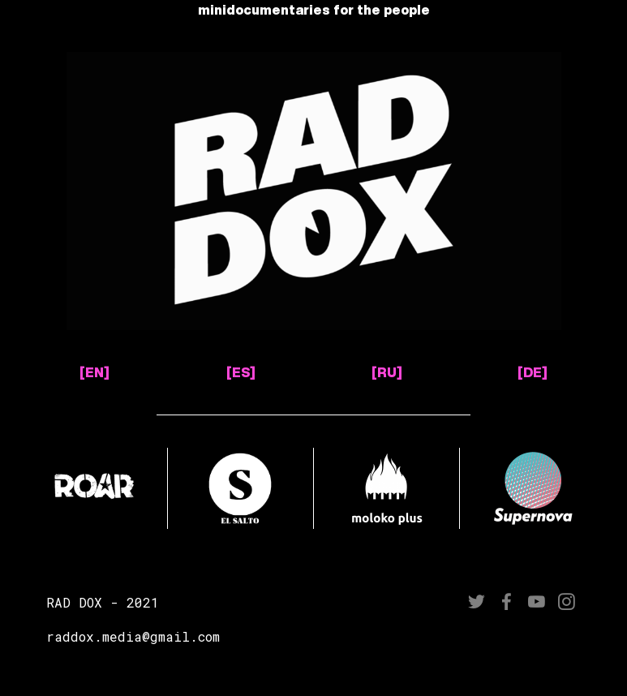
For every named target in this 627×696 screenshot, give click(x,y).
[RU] (386, 372)
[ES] (241, 372)
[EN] (94, 372)
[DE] (532, 372)
